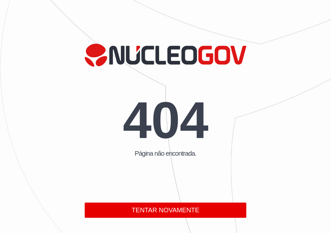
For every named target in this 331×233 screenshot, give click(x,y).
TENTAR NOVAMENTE (165, 210)
